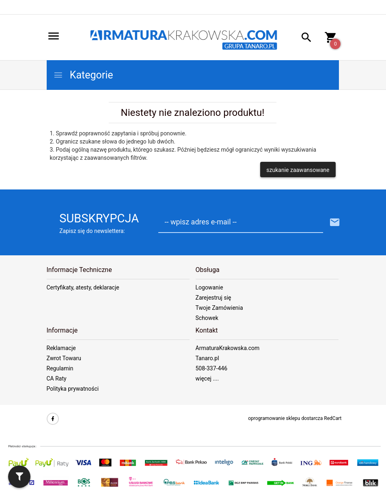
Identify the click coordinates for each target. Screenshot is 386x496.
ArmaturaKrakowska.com (228, 348)
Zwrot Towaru (64, 358)
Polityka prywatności (73, 388)
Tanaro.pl (207, 358)
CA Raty (57, 378)
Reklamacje (61, 348)
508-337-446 (212, 368)
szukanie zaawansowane (297, 170)
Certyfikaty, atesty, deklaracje (83, 287)
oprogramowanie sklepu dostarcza (285, 418)
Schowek (207, 318)
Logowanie (209, 287)
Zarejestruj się (213, 297)
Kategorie (83, 75)
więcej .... (207, 378)
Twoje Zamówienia (219, 308)
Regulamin (60, 368)
